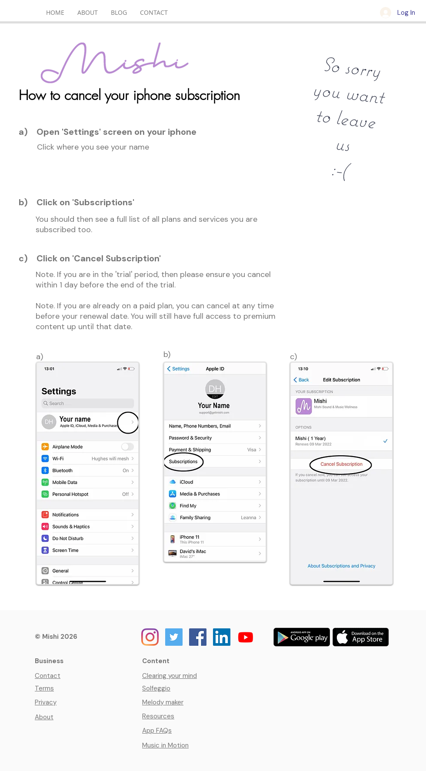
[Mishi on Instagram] (150, 637)
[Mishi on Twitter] (174, 637)
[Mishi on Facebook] (197, 637)
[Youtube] (245, 637)
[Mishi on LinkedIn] (221, 637)
